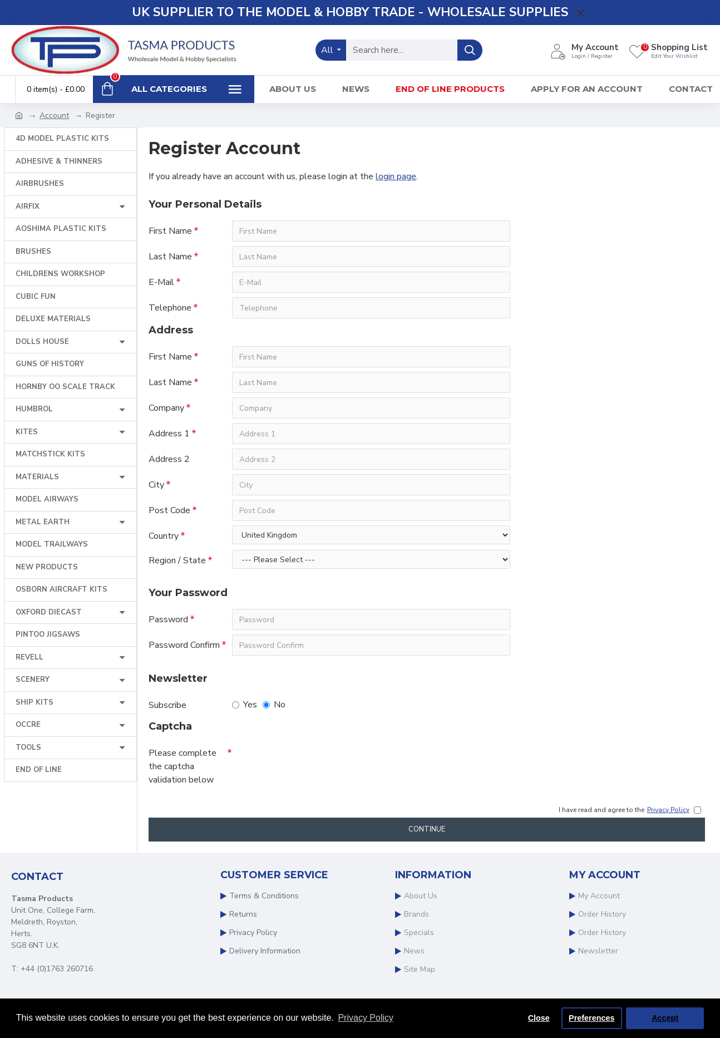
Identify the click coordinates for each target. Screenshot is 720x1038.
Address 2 (169, 459)
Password (168, 619)
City (156, 485)
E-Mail (161, 282)
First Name (170, 231)
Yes (244, 704)
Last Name (170, 256)
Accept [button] (665, 1018)
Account (54, 115)
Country (164, 536)
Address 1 (169, 433)
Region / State (177, 560)
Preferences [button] (591, 1018)
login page (396, 176)
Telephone (170, 308)
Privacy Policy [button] (365, 1017)
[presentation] (310, 762)
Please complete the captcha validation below (182, 766)
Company (166, 408)
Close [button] (539, 1018)
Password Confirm (184, 645)
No (274, 704)
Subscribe (167, 705)
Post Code (169, 510)
